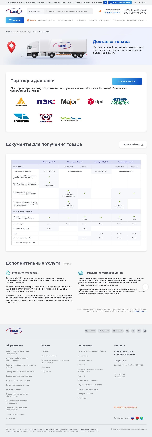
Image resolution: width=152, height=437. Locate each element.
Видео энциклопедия (87, 380)
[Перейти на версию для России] (132, 418)
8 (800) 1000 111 (140, 311)
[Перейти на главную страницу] (14, 331)
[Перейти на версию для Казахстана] (141, 418)
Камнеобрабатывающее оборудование (16, 408)
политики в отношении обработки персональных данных (53, 429)
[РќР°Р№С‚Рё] (47, 11)
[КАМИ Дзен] (139, 331)
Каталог (17, 20)
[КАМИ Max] (145, 331)
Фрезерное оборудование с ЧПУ (20, 372)
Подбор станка (112, 13)
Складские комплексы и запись (92, 351)
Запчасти (92, 20)
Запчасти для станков (15, 414)
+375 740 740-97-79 (135, 12)
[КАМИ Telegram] (133, 331)
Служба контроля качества (90, 385)
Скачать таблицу (131, 144)
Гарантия (79, 2)
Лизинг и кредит (49, 356)
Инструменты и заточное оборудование (17, 395)
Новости (23, 2)
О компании (11, 2)
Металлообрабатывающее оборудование (17, 352)
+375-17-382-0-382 (135, 9)
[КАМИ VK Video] (90, 331)
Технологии (83, 356)
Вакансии (88, 2)
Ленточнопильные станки (17, 385)
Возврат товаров (85, 394)
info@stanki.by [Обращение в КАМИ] (112, 10)
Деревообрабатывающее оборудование (17, 359)
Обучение (46, 371)
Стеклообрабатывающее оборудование (16, 402)
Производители (85, 360)
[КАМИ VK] (127, 331)
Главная (9, 32)
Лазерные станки (13, 389)
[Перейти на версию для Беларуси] (137, 418)
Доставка (32, 32)
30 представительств (37, 2)
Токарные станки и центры (18, 380)
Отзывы (81, 365)
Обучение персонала (136, 20)
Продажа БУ (11, 418)
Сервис (70, 2)
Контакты (98, 2)
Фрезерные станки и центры (19, 376)
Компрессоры (119, 20)
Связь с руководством (88, 389)
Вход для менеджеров (125, 407)
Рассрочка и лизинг (57, 2)
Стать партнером (126, 81)
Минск (144, 2)
